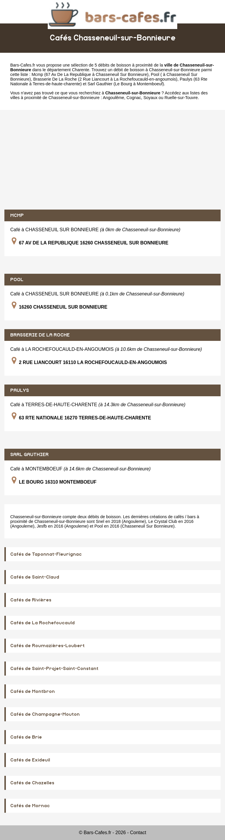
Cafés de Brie (26, 737)
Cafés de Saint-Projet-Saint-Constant (54, 668)
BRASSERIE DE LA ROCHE (40, 335)
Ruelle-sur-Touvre (181, 97)
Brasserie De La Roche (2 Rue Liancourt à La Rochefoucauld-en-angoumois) (105, 79)
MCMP (17, 215)
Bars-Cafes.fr (22, 65)
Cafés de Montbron (32, 691)
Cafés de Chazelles (32, 783)
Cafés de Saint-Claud (34, 577)
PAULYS (19, 390)
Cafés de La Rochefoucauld (42, 622)
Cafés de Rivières (30, 600)
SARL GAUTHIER (29, 454)
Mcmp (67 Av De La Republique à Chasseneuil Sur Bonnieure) (90, 74)
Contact (138, 832)
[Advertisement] (112, 160)
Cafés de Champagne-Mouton (45, 714)
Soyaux (150, 97)
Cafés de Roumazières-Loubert (47, 645)
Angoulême (113, 97)
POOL (16, 279)
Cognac (134, 97)
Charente (80, 69)
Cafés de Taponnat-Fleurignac (46, 554)
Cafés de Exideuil (30, 760)
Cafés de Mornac (30, 805)
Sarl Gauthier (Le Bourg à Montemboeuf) (126, 83)
